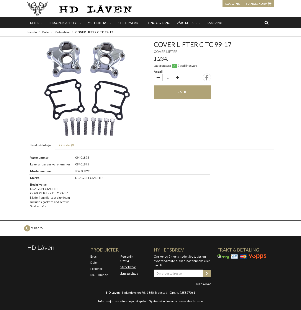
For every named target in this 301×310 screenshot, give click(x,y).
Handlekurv (258, 3)
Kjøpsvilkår (203, 284)
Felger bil (96, 268)
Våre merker (188, 23)
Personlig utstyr (65, 23)
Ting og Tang (158, 23)
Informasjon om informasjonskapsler (122, 301)
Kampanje (215, 23)
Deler (36, 23)
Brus (93, 256)
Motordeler (62, 32)
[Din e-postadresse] (178, 273)
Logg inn (232, 3)
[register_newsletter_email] (207, 273)
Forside (32, 32)
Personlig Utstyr (126, 259)
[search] (266, 22)
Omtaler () (67, 145)
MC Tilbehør (99, 23)
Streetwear (129, 23)
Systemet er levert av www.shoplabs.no (176, 301)
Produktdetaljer (41, 145)
